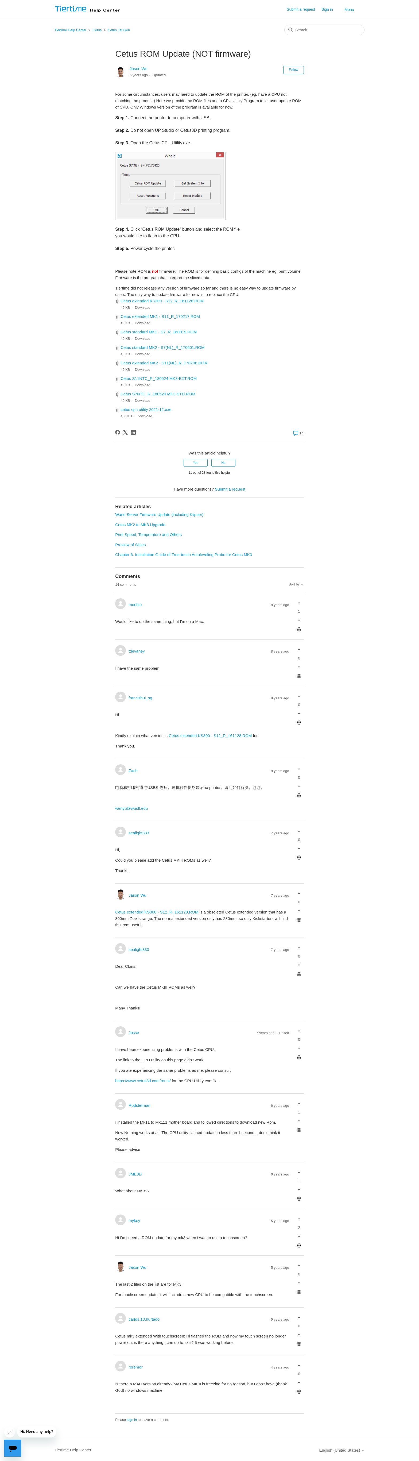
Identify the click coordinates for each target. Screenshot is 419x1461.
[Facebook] (117, 432)
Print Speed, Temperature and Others (148, 534)
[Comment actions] (299, 629)
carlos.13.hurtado (144, 1319)
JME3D (135, 1174)
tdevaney (137, 651)
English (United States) (341, 1450)
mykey (134, 1220)
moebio (135, 604)
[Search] (324, 30)
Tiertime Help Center (70, 30)
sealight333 (139, 833)
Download (142, 308)
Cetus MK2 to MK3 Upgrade (140, 524)
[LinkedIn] (133, 432)
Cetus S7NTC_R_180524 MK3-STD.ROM (158, 394)
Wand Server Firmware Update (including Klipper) (159, 514)
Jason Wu (138, 68)
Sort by (296, 584)
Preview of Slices (130, 544)
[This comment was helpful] (299, 603)
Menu (349, 9)
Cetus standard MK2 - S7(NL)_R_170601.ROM (162, 347)
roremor (136, 1367)
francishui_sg (140, 698)
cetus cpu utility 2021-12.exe (146, 409)
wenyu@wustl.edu (131, 808)
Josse (134, 1032)
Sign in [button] (327, 9)
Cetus (97, 30)
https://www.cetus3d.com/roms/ (143, 1080)
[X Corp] (125, 432)
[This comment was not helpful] (299, 620)
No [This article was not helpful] (223, 463)
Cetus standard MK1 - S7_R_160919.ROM (159, 332)
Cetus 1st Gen (119, 30)
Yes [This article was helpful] (195, 463)
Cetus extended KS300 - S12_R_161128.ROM (162, 301)
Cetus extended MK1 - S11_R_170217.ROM (160, 316)
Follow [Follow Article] (293, 70)
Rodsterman (139, 1105)
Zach (133, 770)
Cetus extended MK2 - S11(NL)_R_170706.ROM (164, 363)
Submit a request (301, 9)
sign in (132, 1420)
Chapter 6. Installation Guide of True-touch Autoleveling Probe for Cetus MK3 (183, 554)
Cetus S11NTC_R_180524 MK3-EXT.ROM (159, 378)
